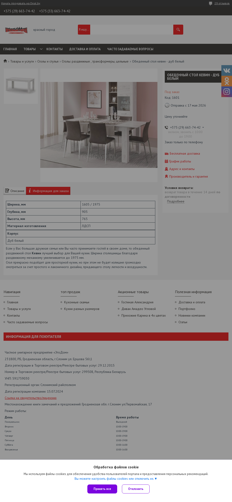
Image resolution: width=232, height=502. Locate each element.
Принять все (102, 489)
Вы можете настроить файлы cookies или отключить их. (114, 478)
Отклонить (135, 489)
